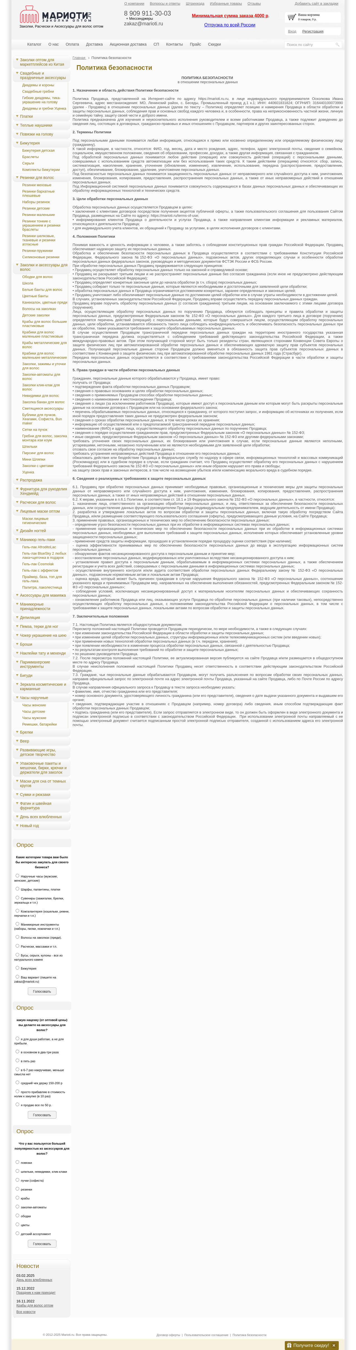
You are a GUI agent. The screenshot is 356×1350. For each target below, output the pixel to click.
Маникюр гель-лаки (37, 539)
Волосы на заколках (39, 309)
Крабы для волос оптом (34, 1305)
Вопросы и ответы (165, 3)
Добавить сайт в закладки (316, 3)
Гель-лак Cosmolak (38, 564)
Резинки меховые (36, 185)
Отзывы (254, 3)
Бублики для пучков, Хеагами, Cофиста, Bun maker (42, 419)
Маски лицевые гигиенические (35, 521)
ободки (22, 1216)
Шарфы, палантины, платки (37, 889)
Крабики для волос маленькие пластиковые (42, 334)
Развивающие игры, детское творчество (38, 752)
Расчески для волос (38, 502)
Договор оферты (168, 1335)
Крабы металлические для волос (44, 345)
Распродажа (31, 480)
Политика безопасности (249, 1335)
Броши (26, 644)
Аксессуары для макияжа (43, 595)
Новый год (29, 825)
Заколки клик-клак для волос (41, 387)
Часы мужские (34, 718)
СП (156, 44)
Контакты (174, 44)
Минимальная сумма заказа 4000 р (230, 15)
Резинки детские (36, 208)
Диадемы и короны (38, 85)
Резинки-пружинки (37, 251)
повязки (23, 1162)
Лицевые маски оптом (40, 511)
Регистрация (312, 31)
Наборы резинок (36, 202)
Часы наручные (34, 697)
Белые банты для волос (42, 289)
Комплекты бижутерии (41, 170)
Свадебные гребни (38, 91)
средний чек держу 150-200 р (38, 1083)
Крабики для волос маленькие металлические (44, 355)
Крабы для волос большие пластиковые (44, 323)
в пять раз (24, 1061)
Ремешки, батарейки (39, 724)
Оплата (72, 44)
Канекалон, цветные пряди (44, 302)
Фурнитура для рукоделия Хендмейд (43, 491)
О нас (53, 44)
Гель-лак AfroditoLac (39, 547)
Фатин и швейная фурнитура (35, 805)
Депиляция (30, 617)
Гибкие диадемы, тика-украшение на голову (41, 100)
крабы (21, 1198)
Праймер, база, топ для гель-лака (42, 579)
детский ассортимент (32, 1234)
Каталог (34, 44)
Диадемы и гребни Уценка (44, 108)
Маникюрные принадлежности (35, 606)
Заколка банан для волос (43, 402)
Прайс (195, 44)
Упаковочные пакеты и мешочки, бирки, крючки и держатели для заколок (43, 767)
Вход (292, 31)
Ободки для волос (37, 277)
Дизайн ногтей (33, 530)
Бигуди (26, 675)
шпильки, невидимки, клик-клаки (40, 1171)
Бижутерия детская (38, 150)
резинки (23, 1189)
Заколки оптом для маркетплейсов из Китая (42, 62)
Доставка (94, 44)
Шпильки (29, 446)
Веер (24, 741)
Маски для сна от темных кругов (43, 783)
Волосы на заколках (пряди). (38, 937)
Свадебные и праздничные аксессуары (43, 75)
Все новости (25, 1312)
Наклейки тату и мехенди (43, 653)
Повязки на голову (36, 134)
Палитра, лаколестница (42, 587)
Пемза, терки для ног (39, 626)
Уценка (28, 472)
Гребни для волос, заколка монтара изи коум (44, 438)
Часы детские (33, 711)
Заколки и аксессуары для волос (44, 267)
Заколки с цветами (37, 466)
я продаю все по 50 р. (33, 1105)
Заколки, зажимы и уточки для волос (44, 366)
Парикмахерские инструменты (35, 664)
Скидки (214, 44)
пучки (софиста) (29, 1180)
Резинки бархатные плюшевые (38, 193)
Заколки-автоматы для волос (41, 376)
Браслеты (30, 157)
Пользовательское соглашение (206, 1335)
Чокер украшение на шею (43, 635)
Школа (27, 283)
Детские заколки (36, 315)
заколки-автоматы (30, 1207)
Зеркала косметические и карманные (43, 686)
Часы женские (34, 705)
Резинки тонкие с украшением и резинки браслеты (41, 225)
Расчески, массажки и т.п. (35, 946)
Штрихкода (195, 3)
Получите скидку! (311, 1345)
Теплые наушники (36, 125)
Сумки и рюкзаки (35, 794)
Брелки (26, 732)
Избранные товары (226, 3)
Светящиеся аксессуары (42, 408)
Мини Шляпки (33, 459)
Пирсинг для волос (38, 453)
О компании (134, 3)
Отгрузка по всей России (229, 25)
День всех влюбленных (41, 817)
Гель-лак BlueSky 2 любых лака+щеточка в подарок (44, 555)
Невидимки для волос (40, 396)
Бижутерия (30, 143)
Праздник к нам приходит (36, 1293)
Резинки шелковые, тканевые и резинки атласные (38, 240)
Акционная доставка (128, 44)
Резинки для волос (37, 177)
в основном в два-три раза (36, 1052)
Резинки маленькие (38, 215)
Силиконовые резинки (41, 257)
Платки (26, 116)
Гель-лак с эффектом (40, 570)
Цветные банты (35, 296)
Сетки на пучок (34, 429)
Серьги (28, 163)
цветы (21, 1225)
